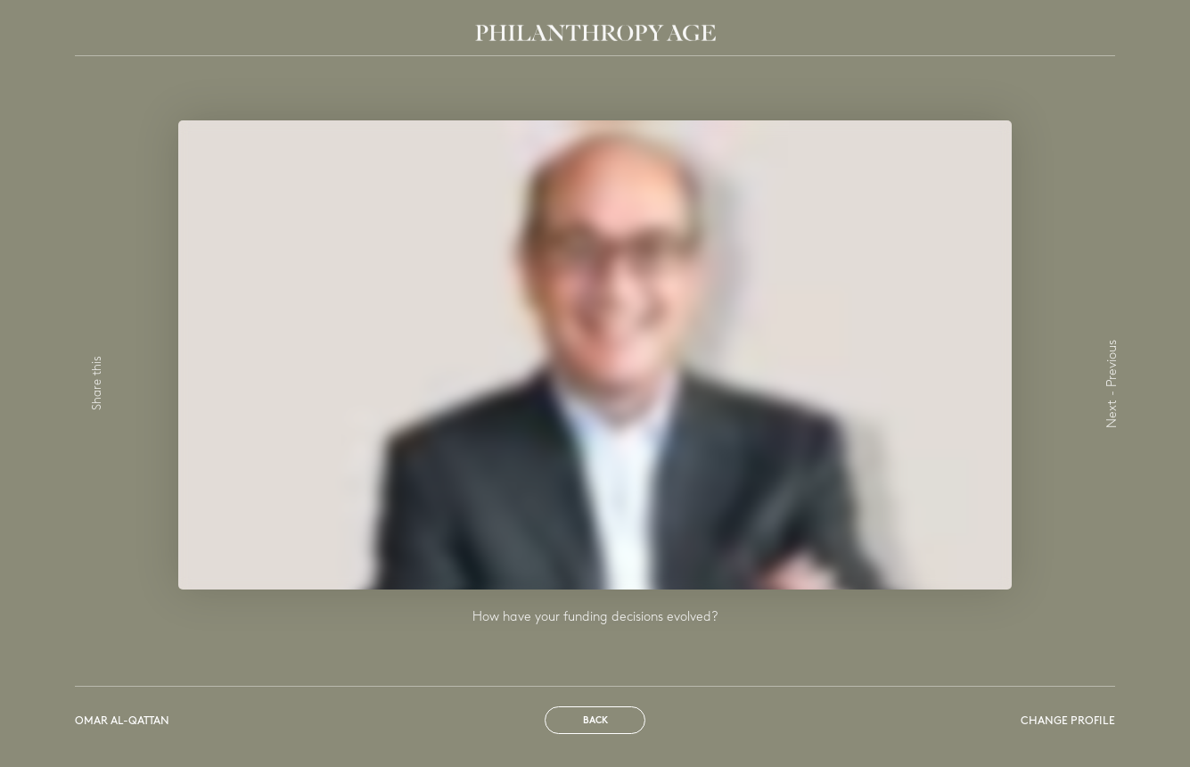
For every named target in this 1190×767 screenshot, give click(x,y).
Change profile (1068, 721)
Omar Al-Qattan (122, 721)
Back (595, 721)
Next (1113, 414)
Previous (1113, 363)
